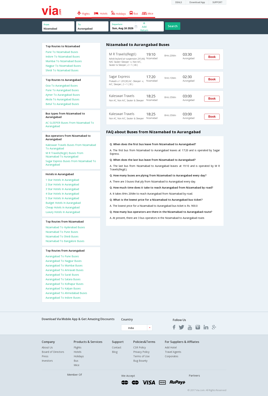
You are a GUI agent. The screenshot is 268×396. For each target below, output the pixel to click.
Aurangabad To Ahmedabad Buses (66, 293)
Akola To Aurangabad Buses (62, 99)
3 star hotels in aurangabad (62, 189)
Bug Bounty (140, 360)
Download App (197, 2)
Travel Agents (173, 352)
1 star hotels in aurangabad (62, 180)
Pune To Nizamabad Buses (62, 52)
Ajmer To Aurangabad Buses (63, 94)
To (79, 24)
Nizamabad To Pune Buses (62, 232)
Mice (76, 365)
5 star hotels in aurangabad (62, 198)
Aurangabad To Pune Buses (62, 256)
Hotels (77, 352)
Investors (47, 360)
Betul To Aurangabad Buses (62, 104)
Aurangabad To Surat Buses (62, 274)
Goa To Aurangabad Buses (62, 85)
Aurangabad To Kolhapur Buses (64, 284)
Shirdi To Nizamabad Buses (62, 70)
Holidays (79, 356)
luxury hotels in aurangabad (63, 212)
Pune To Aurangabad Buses (62, 90)
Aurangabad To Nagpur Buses (64, 261)
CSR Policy (139, 347)
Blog (114, 352)
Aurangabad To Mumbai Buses (64, 265)
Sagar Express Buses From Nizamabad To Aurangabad (71, 162)
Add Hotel (171, 347)
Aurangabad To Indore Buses (63, 297)
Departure (117, 24)
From (46, 24)
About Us (47, 347)
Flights (77, 347)
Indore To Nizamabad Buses (63, 56)
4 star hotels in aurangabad (62, 193)
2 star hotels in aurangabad (62, 184)
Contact (116, 347)
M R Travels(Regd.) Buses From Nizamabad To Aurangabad (64, 154)
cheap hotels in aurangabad (63, 207)
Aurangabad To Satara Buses (63, 279)
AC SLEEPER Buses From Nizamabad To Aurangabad (70, 124)
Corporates (171, 356)
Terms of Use (141, 356)
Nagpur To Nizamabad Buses (63, 65)
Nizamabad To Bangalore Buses (65, 241)
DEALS (178, 2)
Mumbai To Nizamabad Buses (64, 61)
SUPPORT (217, 2)
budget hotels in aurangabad (63, 203)
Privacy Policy (141, 352)
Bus (76, 360)
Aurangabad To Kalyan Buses (63, 288)
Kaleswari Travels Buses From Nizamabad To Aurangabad (71, 146)
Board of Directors (53, 352)
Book (212, 56)
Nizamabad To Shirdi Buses (62, 236)
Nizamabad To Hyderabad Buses (65, 227)
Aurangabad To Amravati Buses (64, 270)
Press (45, 356)
